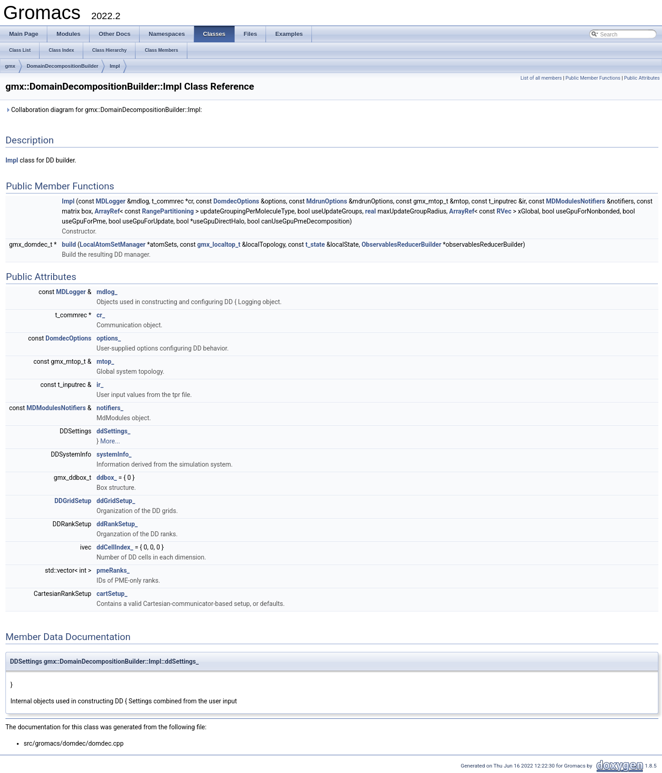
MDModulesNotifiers (575, 201)
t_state (315, 244)
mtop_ (105, 361)
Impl (115, 66)
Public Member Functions (593, 78)
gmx (10, 66)
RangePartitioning (168, 211)
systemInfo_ (113, 454)
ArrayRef (107, 211)
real (370, 211)
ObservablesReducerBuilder (401, 244)
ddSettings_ (113, 431)
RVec (504, 211)
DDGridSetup (73, 500)
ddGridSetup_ (115, 500)
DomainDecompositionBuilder (63, 66)
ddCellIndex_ (114, 547)
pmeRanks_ (113, 570)
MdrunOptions (326, 201)
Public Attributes (642, 78)
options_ (108, 338)
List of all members (541, 78)
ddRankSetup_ (116, 524)
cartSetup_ (111, 593)
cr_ (100, 315)
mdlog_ (106, 291)
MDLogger (110, 201)
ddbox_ (106, 477)
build (69, 244)
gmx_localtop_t (219, 244)
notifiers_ (109, 408)
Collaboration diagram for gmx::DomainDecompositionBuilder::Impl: (103, 109)
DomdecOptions (236, 201)
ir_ (99, 384)
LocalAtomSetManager (112, 244)
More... (110, 441)
